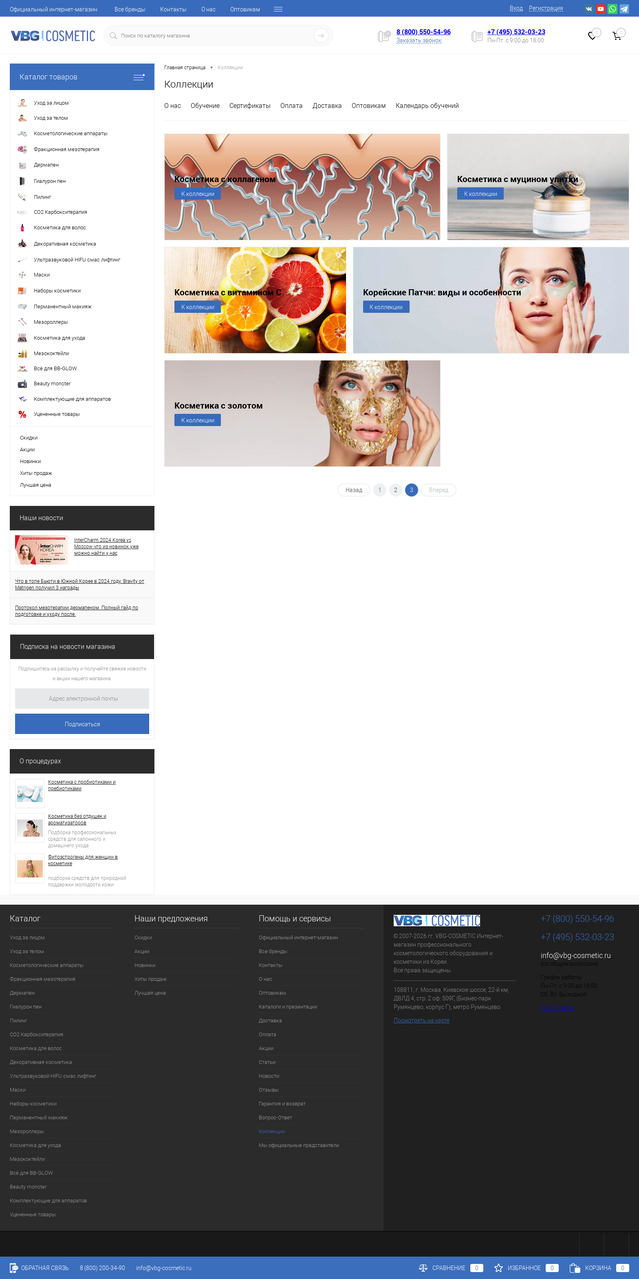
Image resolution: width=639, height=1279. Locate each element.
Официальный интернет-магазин (53, 9)
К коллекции (197, 194)
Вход (516, 8)
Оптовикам (245, 9)
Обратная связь (39, 1268)
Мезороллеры (27, 1131)
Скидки (28, 438)
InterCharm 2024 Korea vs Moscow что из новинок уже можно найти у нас (106, 546)
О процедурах (40, 761)
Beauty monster (28, 1187)
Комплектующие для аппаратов (48, 1201)
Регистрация (546, 8)
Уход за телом (27, 951)
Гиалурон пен (26, 1007)
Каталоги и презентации (288, 1007)
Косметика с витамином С (227, 292)
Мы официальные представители (299, 1145)
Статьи (267, 1062)
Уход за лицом (27, 937)
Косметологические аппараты (47, 965)
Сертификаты (250, 106)
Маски (18, 1090)
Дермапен (22, 993)
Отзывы (269, 1090)
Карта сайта (557, 1007)
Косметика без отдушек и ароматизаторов (77, 819)
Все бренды (130, 9)
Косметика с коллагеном (225, 179)
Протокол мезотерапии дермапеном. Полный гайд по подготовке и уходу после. (76, 611)
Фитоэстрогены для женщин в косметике (83, 860)
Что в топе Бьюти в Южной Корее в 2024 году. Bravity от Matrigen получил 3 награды (79, 584)
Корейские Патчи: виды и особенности (442, 292)
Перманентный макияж (39, 1117)
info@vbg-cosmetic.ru (576, 955)
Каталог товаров (82, 77)
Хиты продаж (36, 473)
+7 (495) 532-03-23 (516, 31)
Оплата (291, 106)
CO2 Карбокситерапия (36, 1034)
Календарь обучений (427, 106)
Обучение (205, 106)
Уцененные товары (33, 1214)
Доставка (327, 106)
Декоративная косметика (41, 1062)
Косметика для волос (36, 1048)
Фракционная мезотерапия (42, 979)
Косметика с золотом (218, 405)
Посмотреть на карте (422, 1020)
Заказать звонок (419, 40)
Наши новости (41, 518)
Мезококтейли (27, 1159)
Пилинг (18, 1020)
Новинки (30, 461)
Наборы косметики (33, 1104)
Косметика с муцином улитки (517, 179)
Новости (269, 1076)
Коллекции (272, 1131)
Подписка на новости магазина (67, 646)
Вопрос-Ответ (275, 1117)
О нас (208, 9)
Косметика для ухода (35, 1145)
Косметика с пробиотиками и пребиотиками (82, 785)
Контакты (173, 9)
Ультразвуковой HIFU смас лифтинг (53, 1076)
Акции (27, 449)
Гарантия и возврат (282, 1104)
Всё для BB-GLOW (31, 1173)
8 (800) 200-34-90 (102, 1268)
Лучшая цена (35, 485)
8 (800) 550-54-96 (424, 31)
